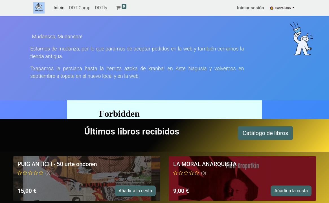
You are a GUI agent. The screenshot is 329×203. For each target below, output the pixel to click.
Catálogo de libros (265, 133)
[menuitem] (59, 8)
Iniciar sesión (250, 7)
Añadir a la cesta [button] (135, 190)
